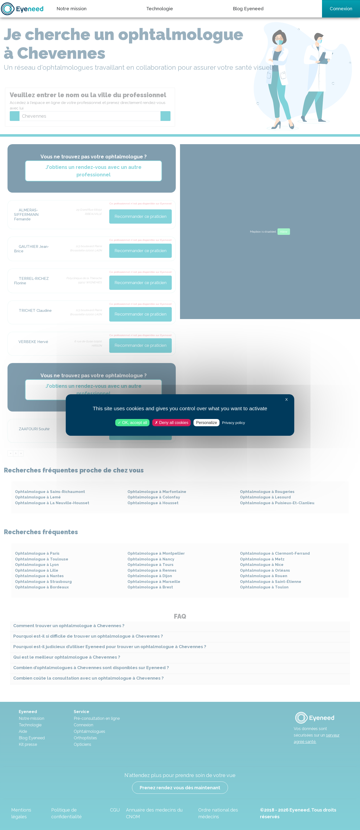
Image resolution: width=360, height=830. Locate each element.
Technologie (159, 8)
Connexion (341, 8)
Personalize (206, 422)
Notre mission (71, 8)
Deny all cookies (171, 422)
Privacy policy (233, 422)
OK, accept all (132, 422)
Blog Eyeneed (248, 8)
